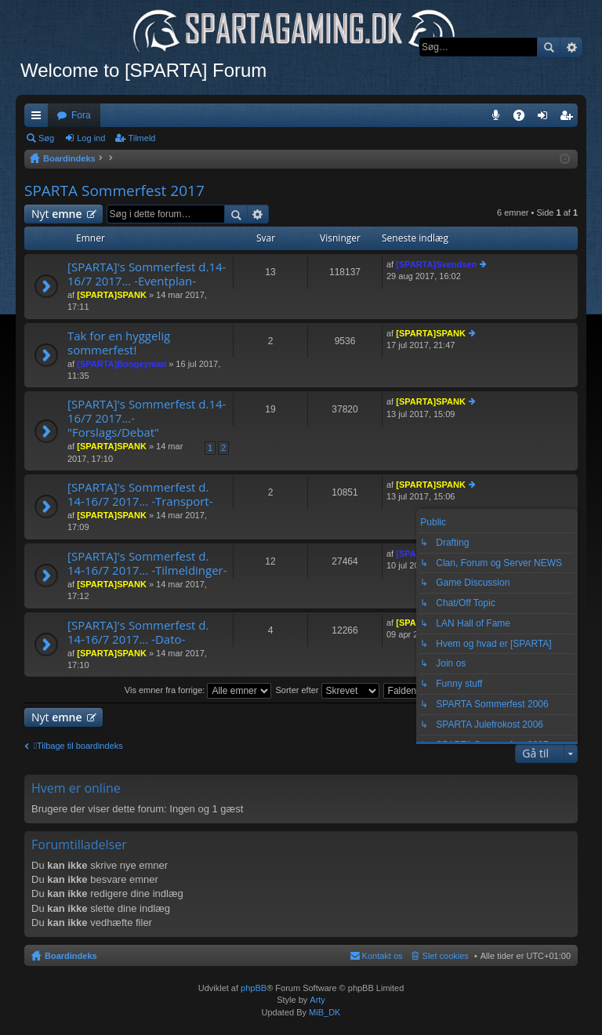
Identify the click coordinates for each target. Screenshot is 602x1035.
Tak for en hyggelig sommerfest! (118, 343)
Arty (317, 999)
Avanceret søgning (571, 47)
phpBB (254, 988)
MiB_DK (323, 1012)
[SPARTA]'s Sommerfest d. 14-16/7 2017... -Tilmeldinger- (147, 563)
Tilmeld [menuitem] (571, 118)
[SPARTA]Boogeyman (121, 364)
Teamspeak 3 (499, 118)
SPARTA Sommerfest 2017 (114, 190)
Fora (81, 115)
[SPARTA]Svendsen (436, 264)
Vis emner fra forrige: (198, 690)
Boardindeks (71, 956)
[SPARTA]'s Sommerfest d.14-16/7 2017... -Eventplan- (146, 274)
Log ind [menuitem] (546, 118)
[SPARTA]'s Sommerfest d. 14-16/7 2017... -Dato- (138, 632)
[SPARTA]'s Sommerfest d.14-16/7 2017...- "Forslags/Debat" (146, 418)
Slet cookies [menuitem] (445, 956)
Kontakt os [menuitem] (382, 956)
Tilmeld (141, 138)
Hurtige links (39, 118)
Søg (548, 47)
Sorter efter (327, 690)
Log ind (91, 138)
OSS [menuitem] (524, 118)
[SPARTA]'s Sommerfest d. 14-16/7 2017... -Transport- (140, 494)
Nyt (56, 213)
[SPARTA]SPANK (112, 295)
